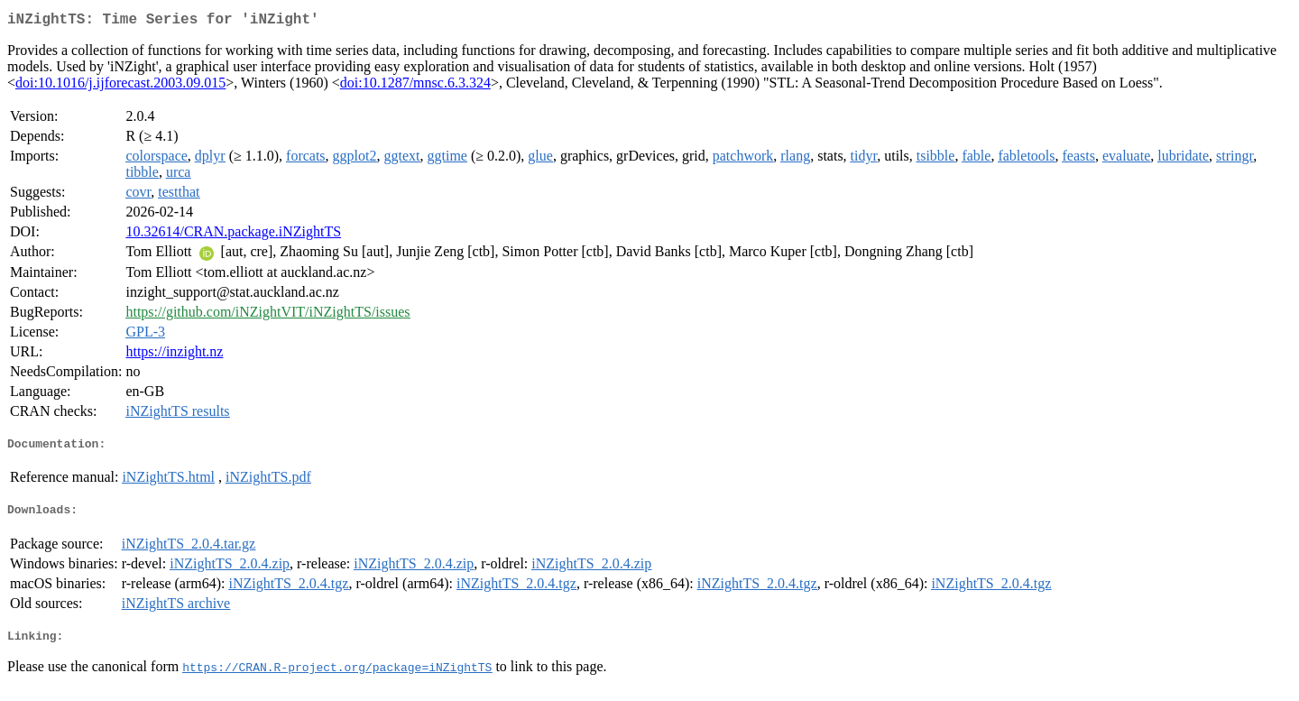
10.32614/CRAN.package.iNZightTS (233, 235)
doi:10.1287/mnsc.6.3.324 (415, 86)
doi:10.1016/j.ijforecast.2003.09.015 (120, 86)
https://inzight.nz (174, 355)
